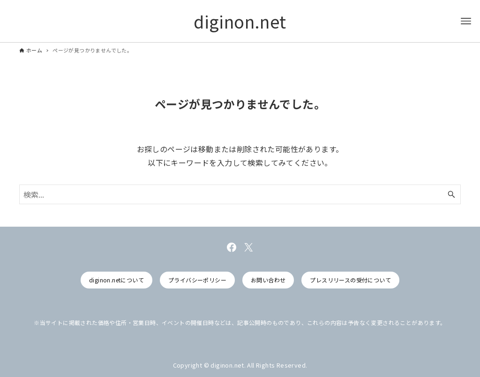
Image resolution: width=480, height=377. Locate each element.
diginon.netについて (116, 280)
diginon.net (240, 21)
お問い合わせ (268, 280)
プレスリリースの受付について (350, 280)
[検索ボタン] (451, 194)
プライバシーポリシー (197, 280)
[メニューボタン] (466, 21)
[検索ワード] (240, 194)
